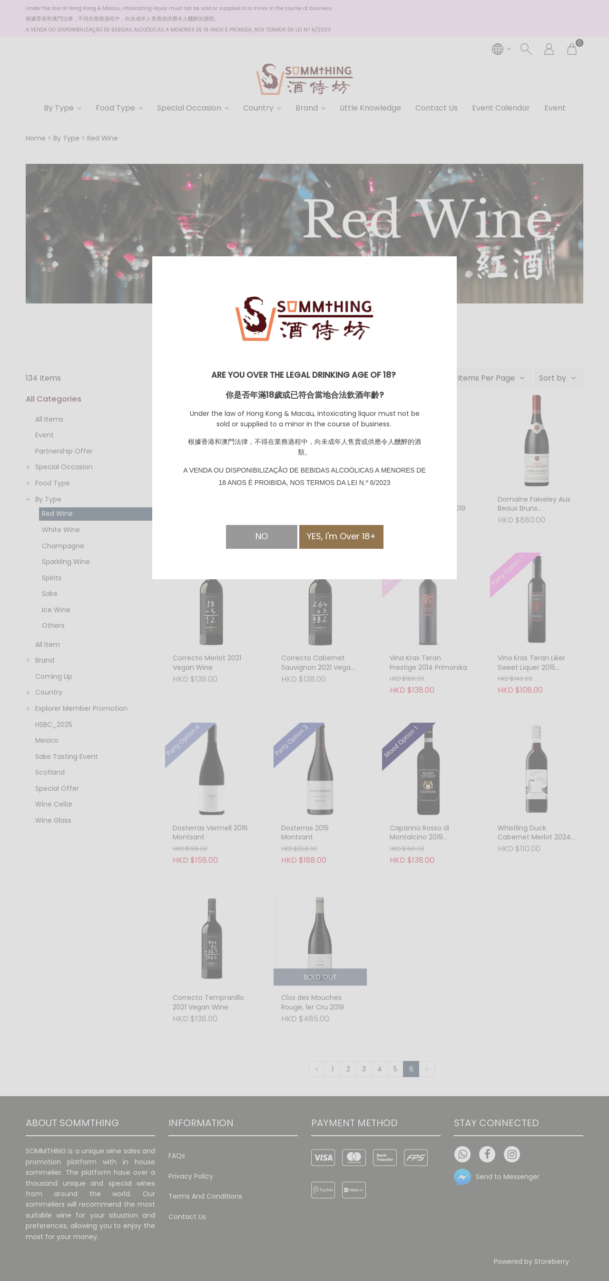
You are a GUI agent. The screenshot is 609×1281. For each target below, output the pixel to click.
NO (261, 536)
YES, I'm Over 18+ (341, 536)
